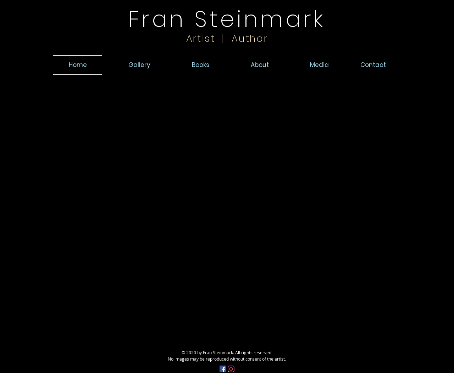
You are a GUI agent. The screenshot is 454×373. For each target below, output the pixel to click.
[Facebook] (223, 369)
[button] (374, 65)
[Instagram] (231, 369)
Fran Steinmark (226, 19)
